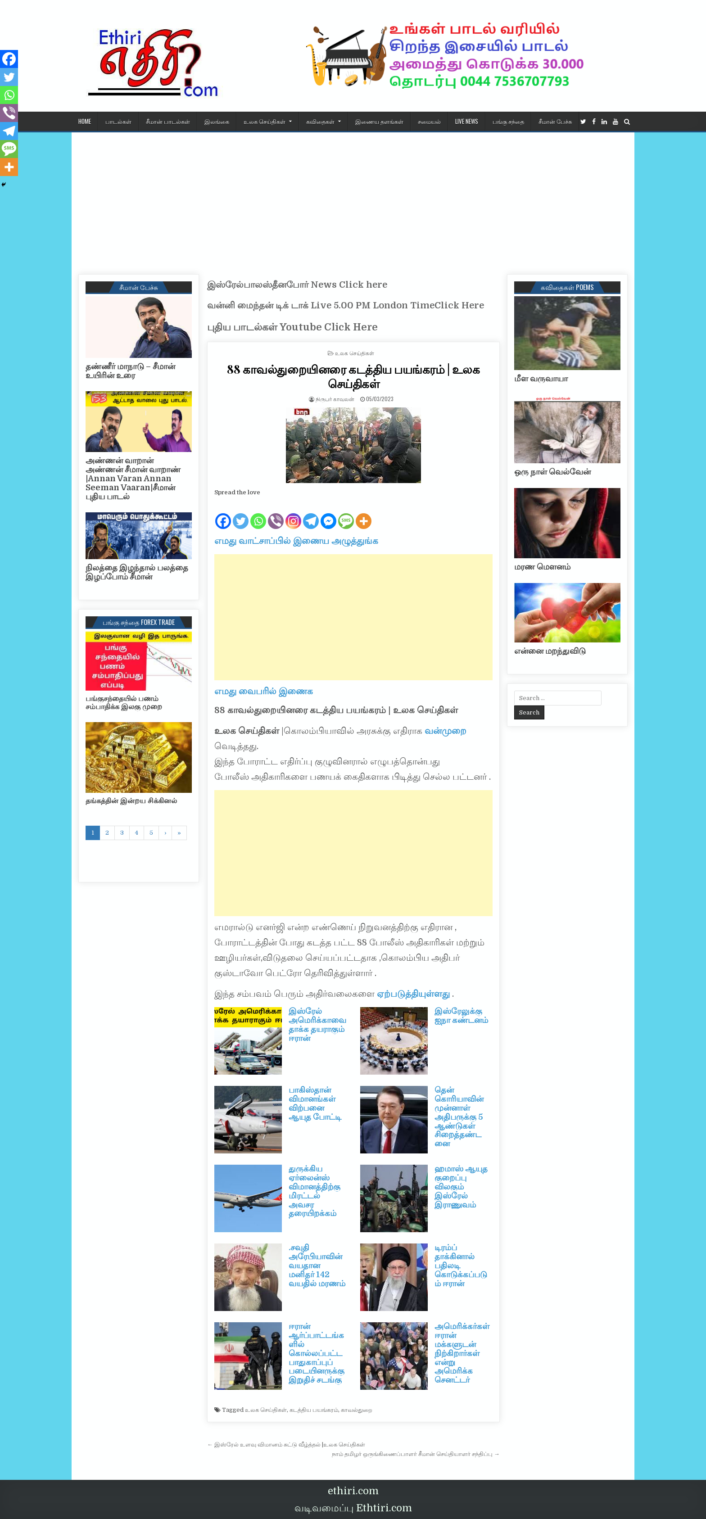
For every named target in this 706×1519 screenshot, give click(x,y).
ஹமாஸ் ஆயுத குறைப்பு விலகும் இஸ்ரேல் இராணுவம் (461, 1186)
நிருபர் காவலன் (335, 398)
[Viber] (276, 514)
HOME (84, 121)
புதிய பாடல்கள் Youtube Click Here (292, 327)
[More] (363, 514)
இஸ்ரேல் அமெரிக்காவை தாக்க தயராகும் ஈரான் (317, 1024)
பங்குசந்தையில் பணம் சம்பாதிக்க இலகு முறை (124, 703)
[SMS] (346, 514)
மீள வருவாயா (541, 378)
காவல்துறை (356, 1409)
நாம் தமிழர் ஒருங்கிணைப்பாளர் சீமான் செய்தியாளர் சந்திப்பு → (416, 1454)
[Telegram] (311, 514)
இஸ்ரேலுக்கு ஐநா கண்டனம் (461, 1016)
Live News (466, 121)
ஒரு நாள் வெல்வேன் (552, 471)
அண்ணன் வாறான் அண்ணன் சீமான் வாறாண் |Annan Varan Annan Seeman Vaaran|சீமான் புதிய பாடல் (133, 478)
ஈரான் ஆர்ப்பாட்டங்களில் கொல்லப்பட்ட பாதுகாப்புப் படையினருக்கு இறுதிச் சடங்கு (316, 1353)
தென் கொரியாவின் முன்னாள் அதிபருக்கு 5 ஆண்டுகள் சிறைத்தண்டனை (459, 1116)
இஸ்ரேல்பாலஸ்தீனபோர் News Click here (297, 285)
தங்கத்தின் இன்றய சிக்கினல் (131, 801)
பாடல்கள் (118, 121)
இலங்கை (216, 121)
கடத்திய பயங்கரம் (314, 1409)
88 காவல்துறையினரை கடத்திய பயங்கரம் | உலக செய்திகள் (353, 376)
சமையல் (429, 121)
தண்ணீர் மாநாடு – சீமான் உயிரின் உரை (130, 371)
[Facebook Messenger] (328, 514)
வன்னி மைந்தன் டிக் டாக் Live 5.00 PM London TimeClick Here (345, 305)
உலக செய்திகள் (264, 121)
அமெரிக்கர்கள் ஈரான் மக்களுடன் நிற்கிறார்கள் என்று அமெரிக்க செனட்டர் (461, 1353)
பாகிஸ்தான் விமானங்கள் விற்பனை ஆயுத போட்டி (315, 1103)
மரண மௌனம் (542, 566)
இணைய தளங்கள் (379, 121)
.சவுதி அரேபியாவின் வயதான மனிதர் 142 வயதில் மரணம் (317, 1265)
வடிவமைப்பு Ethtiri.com (353, 1508)
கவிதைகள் (320, 121)
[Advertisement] (353, 200)
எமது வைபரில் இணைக (263, 691)
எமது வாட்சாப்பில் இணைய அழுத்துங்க (296, 541)
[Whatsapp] (258, 514)
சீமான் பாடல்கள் (168, 121)
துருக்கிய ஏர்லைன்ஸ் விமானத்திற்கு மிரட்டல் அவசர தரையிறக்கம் (314, 1191)
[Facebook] (223, 514)
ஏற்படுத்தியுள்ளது (414, 994)
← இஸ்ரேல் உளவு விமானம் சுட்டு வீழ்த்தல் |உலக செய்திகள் (286, 1444)
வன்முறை (444, 731)
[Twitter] (241, 514)
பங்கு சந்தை (508, 121)
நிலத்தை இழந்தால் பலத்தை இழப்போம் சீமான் (137, 572)
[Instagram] (293, 514)
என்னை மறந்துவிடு (550, 651)
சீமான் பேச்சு (555, 121)
